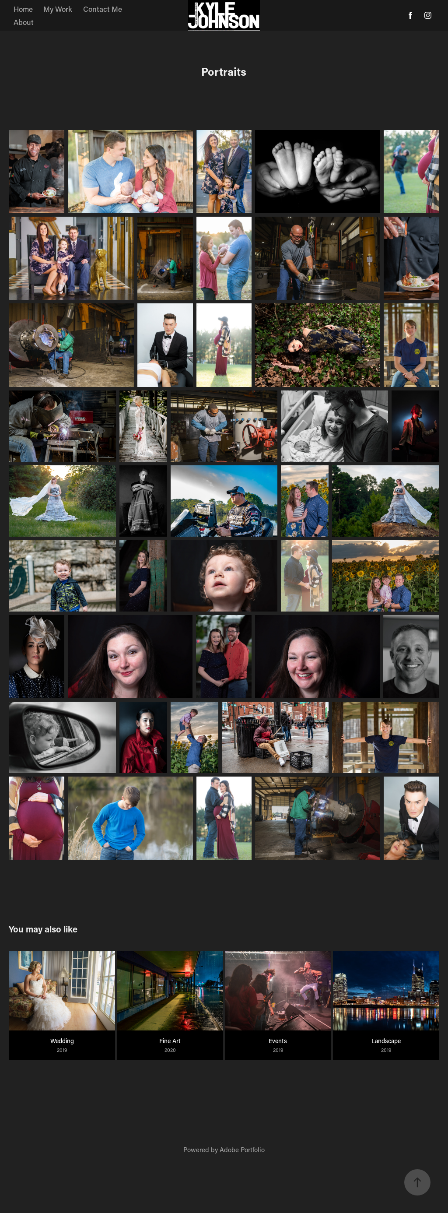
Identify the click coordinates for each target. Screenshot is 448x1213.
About (24, 22)
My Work (57, 9)
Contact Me (102, 9)
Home (23, 9)
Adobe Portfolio (242, 1149)
